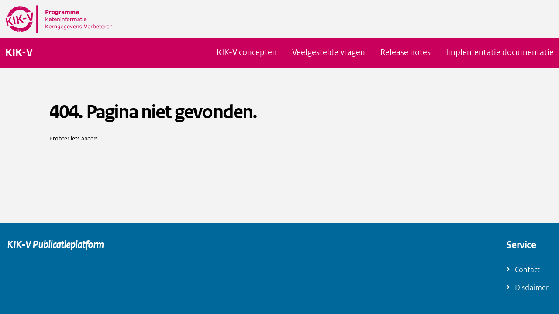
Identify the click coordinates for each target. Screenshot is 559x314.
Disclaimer (532, 287)
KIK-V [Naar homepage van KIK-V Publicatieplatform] (19, 52)
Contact (527, 269)
